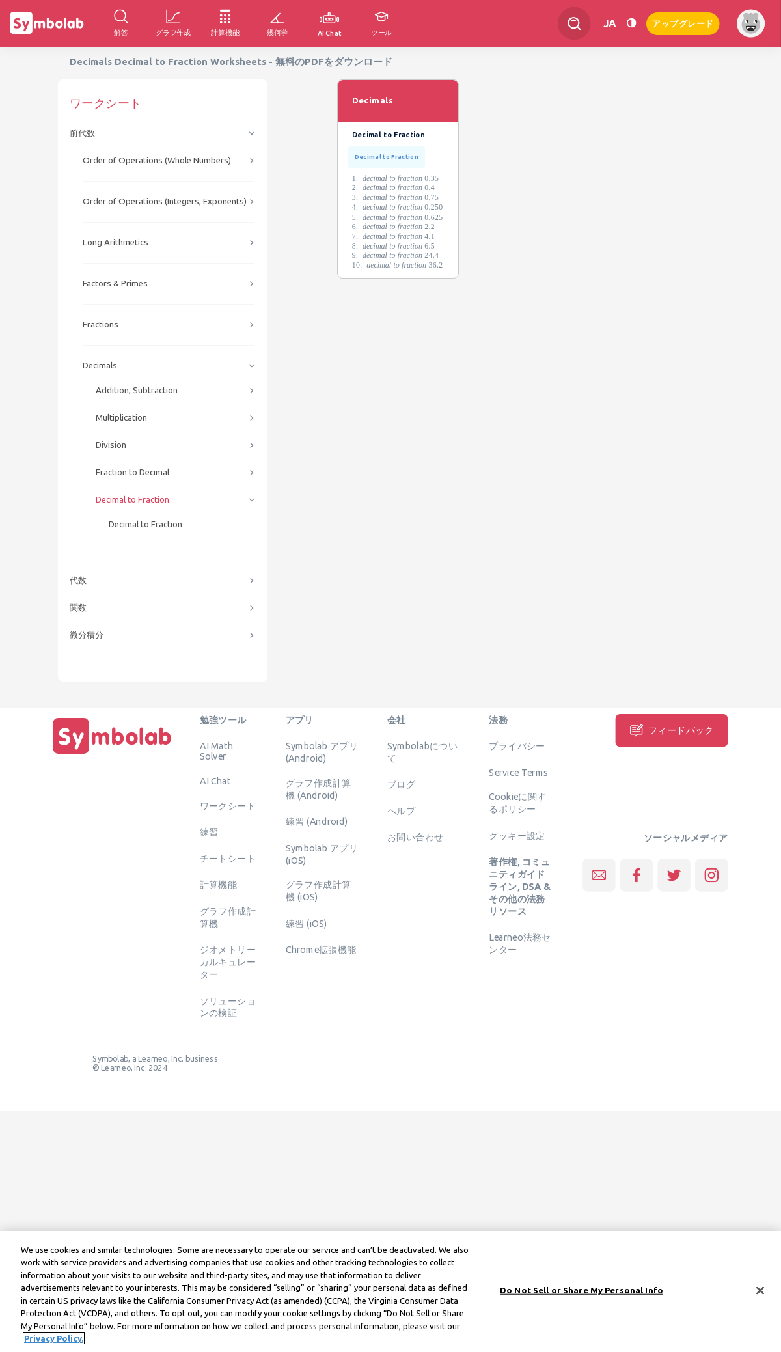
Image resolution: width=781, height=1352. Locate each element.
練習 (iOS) (306, 923)
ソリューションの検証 (228, 1006)
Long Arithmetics (115, 242)
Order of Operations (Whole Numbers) (157, 160)
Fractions (100, 324)
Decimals (100, 365)
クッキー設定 (517, 835)
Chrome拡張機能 (321, 950)
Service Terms (518, 772)
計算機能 (219, 884)
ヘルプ (401, 810)
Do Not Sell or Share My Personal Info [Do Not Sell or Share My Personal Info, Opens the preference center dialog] (581, 1292)
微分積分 (86, 635)
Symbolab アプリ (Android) (322, 752)
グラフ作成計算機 (228, 916)
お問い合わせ (415, 837)
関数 (78, 608)
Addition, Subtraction (137, 390)
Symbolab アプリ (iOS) (322, 853)
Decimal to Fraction (132, 499)
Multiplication (121, 417)
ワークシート (228, 805)
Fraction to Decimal (132, 472)
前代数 (82, 133)
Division (111, 445)
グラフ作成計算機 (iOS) (318, 890)
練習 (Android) (317, 821)
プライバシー (517, 746)
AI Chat (215, 781)
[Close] (760, 1292)
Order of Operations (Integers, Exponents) (165, 201)
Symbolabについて (422, 752)
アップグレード (683, 22)
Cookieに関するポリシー (517, 803)
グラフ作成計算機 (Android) (318, 788)
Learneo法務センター (520, 943)
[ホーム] (112, 754)
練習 (209, 832)
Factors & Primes (115, 283)
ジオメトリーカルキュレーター (228, 962)
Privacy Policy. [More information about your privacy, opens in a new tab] (53, 1340)
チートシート (228, 858)
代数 (78, 580)
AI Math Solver (216, 751)
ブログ (401, 784)
